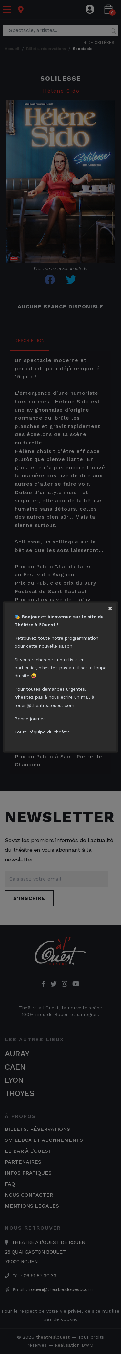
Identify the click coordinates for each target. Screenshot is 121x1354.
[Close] (112, 606)
